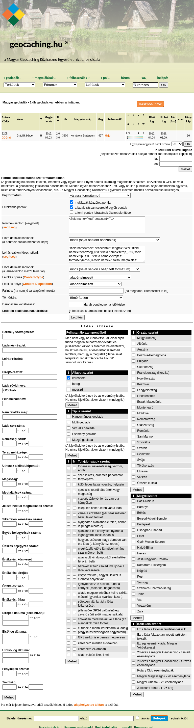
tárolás (145, 718)
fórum (125, 78)
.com (180, 119)
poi (105, 78)
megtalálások (44, 78)
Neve (19, 119)
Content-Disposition (37, 284)
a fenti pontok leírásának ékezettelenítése (103, 212)
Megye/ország (82, 119)
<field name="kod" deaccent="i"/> (107, 225)
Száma (6, 117)
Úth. (65, 119)
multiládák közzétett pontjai (93, 202)
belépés (162, 78)
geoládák (12, 78)
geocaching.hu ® (39, 44)
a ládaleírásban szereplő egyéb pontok (101, 207)
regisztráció (177, 718)
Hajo (107, 135)
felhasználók (78, 78)
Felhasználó (115, 119)
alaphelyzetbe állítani (89, 705)
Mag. (101, 119)
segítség (9, 227)
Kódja (5, 121)
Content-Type (33, 277)
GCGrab (6, 137)
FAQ (143, 78)
